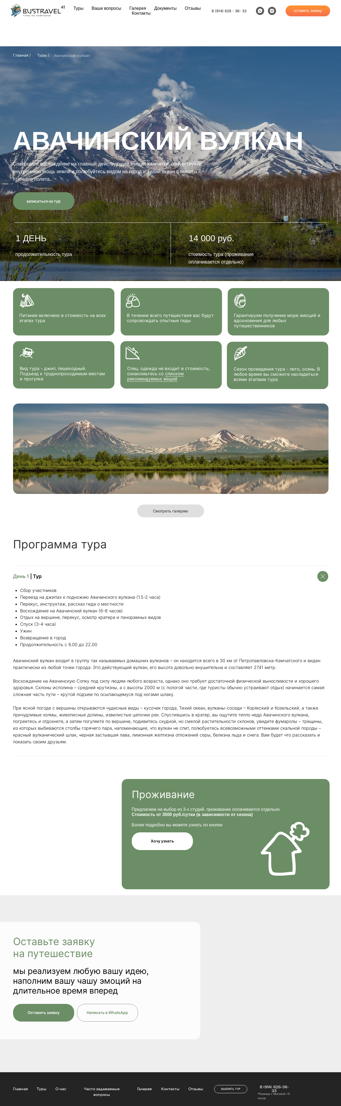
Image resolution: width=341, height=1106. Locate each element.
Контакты (141, 13)
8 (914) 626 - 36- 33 (229, 11)
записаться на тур (43, 201)
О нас (60, 1088)
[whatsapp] (260, 11)
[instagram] (272, 11)
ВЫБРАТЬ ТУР (230, 1088)
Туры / (43, 55)
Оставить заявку (44, 1012)
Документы (165, 8)
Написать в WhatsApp (107, 1012)
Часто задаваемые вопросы (102, 1091)
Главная (20, 1088)
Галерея (137, 8)
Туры (78, 8)
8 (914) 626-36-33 (274, 1088)
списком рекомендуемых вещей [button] (155, 376)
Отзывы (193, 8)
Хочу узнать (162, 841)
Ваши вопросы (106, 8)
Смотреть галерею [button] (170, 511)
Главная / (22, 55)
